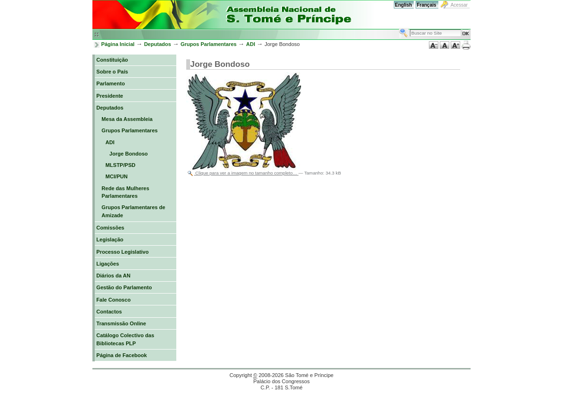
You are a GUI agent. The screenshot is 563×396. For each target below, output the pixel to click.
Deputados (157, 44)
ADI (250, 44)
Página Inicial (118, 44)
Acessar (459, 5)
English (403, 5)
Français (426, 5)
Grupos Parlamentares (208, 44)
